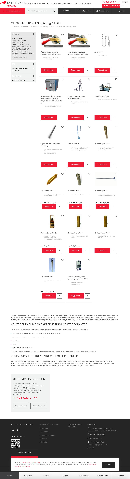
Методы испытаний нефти (20, 44)
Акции (49, 4)
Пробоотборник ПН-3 (75, 233)
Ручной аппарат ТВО (102, 96)
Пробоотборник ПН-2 (102, 233)
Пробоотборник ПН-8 (75, 191)
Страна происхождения (20, 68)
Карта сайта (91, 448)
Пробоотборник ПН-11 (102, 144)
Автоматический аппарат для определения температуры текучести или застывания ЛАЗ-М (51, 100)
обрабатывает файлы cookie (31, 462)
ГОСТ (13, 64)
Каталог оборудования (49, 424)
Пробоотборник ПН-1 (48, 276)
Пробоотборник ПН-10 (49, 191)
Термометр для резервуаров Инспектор (51, 145)
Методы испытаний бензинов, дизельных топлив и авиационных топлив (22, 54)
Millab (9, 475)
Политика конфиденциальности (98, 445)
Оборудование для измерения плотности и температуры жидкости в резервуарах (21, 48)
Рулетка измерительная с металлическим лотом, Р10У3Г (78, 53)
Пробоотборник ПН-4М (49, 233)
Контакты (88, 4)
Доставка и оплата (47, 435)
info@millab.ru (96, 438)
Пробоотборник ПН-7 (102, 191)
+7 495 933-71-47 (111, 2)
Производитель (17, 76)
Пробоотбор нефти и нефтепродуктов (19, 41)
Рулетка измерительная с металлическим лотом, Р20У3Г (51, 53)
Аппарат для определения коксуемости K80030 (76, 97)
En (123, 6)
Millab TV (43, 442)
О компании (30, 4)
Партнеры (41, 4)
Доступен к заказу (18, 80)
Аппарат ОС (99, 52)
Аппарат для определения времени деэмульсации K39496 (78, 278)
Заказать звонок (111, 6)
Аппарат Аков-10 (73, 144)
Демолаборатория (75, 4)
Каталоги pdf (60, 4)
